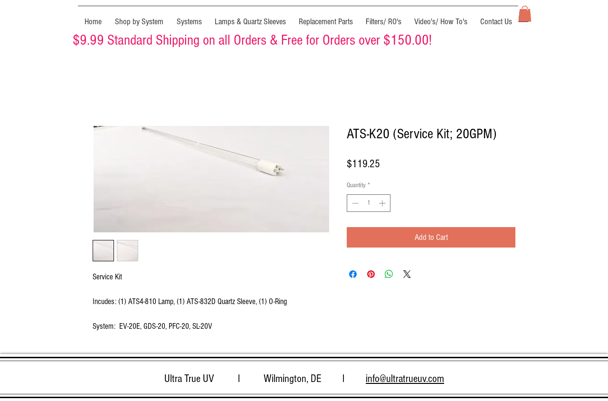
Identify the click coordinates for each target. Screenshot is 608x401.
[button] (139, 17)
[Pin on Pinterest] (371, 274)
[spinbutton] (368, 203)
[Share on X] (407, 274)
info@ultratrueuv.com (405, 378)
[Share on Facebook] (353, 274)
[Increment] (383, 203)
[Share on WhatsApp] (389, 274)
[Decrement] (354, 203)
